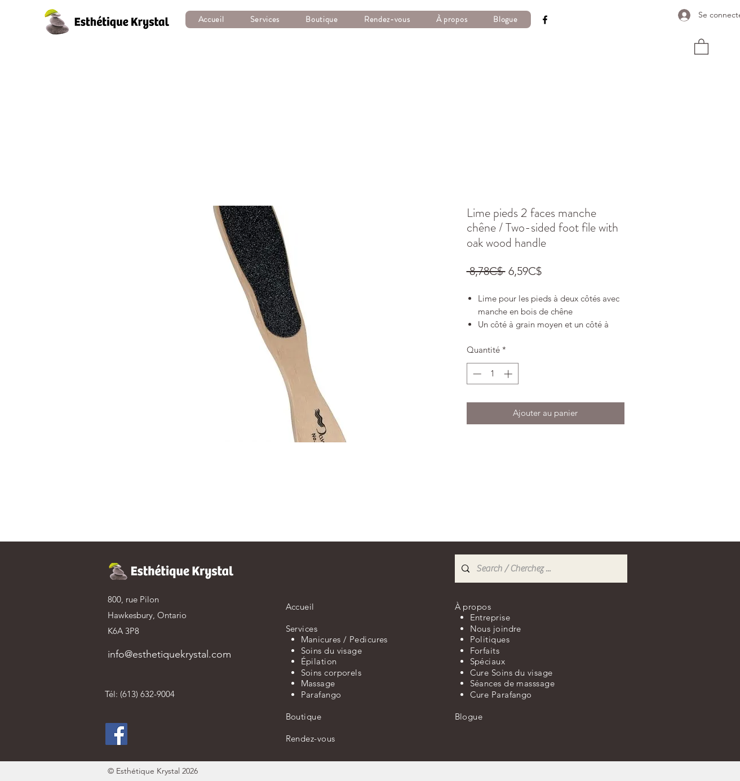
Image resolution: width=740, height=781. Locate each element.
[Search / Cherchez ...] (540, 568)
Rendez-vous (310, 738)
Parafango (321, 694)
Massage (318, 683)
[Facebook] (545, 19)
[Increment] (509, 373)
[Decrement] (476, 373)
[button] (265, 19)
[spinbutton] (492, 373)
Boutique (304, 716)
